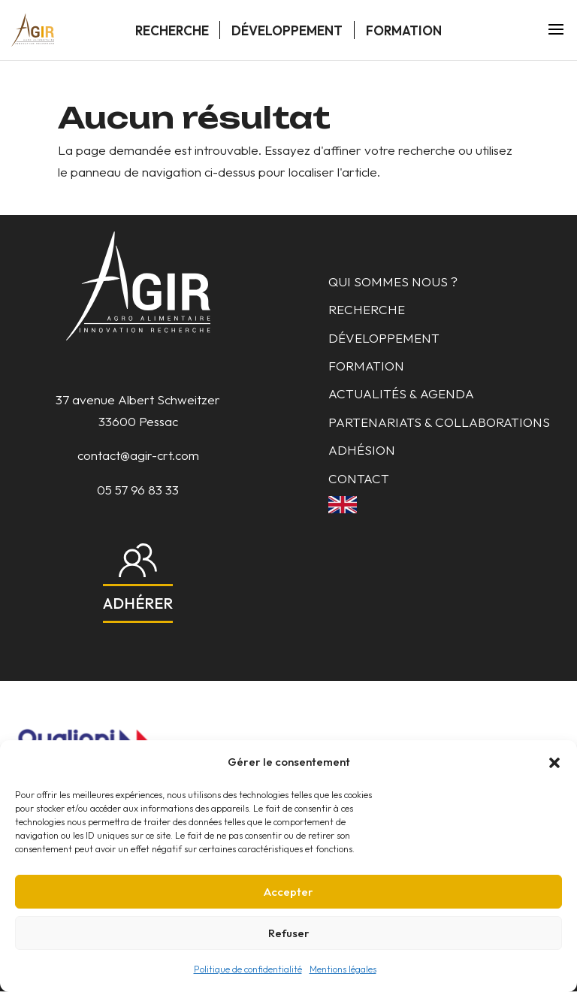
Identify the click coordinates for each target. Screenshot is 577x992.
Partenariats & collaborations (439, 422)
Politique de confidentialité (248, 969)
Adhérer (138, 603)
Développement (287, 30)
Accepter (288, 892)
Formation (404, 30)
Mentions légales (343, 969)
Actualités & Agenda (401, 393)
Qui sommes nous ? (393, 281)
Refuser (289, 933)
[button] (554, 762)
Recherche (172, 30)
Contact (358, 478)
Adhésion (361, 450)
